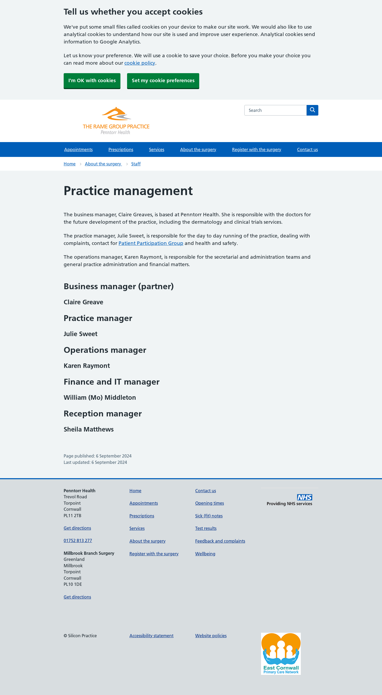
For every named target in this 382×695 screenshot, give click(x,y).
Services (156, 149)
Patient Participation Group (151, 243)
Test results (205, 528)
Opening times (209, 503)
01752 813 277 (78, 540)
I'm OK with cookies (92, 80)
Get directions (77, 528)
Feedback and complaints (220, 541)
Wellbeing (205, 553)
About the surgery (198, 149)
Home (70, 163)
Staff (136, 163)
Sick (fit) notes (209, 515)
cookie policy (139, 63)
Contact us (307, 149)
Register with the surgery (256, 149)
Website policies (211, 635)
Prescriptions (120, 149)
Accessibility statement (151, 635)
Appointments (78, 149)
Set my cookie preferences (163, 80)
